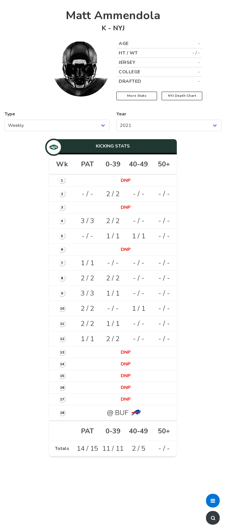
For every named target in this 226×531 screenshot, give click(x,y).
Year (121, 114)
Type (10, 114)
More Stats (136, 95)
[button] (212, 500)
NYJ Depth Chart (182, 95)
